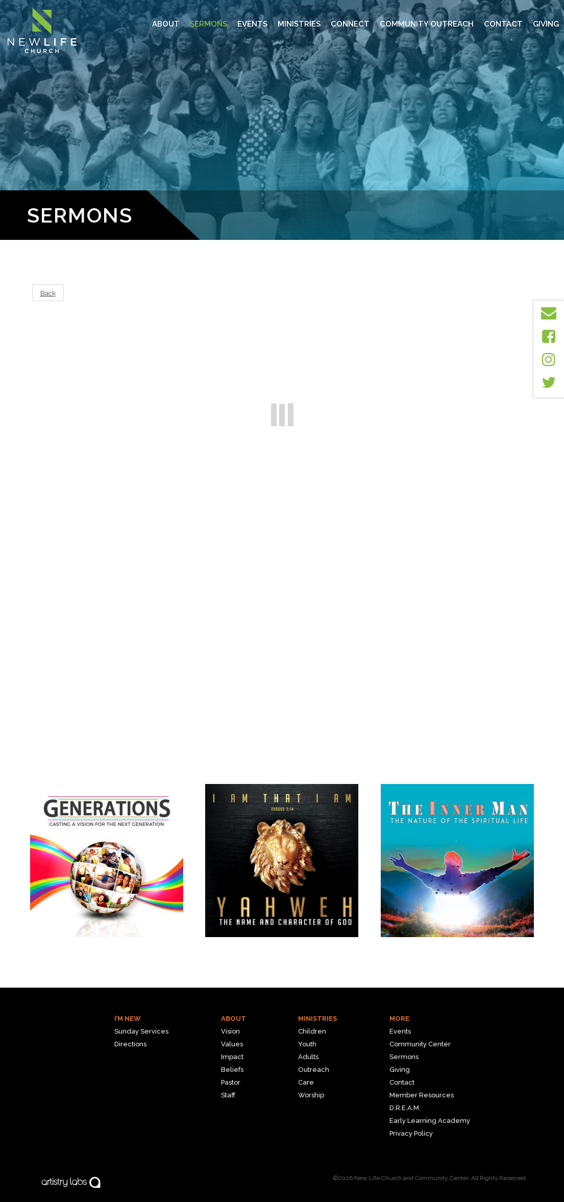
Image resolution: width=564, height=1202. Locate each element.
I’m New (127, 1018)
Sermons (208, 24)
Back (48, 293)
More (399, 1018)
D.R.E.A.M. (405, 1108)
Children (312, 1031)
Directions (130, 1044)
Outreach (313, 1069)
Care (306, 1082)
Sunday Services (141, 1031)
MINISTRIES (299, 24)
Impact (232, 1057)
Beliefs (232, 1069)
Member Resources (421, 1095)
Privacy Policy (411, 1133)
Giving (546, 24)
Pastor (230, 1082)
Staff (228, 1095)
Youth (307, 1044)
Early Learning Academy (429, 1120)
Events (252, 24)
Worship (311, 1095)
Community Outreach (427, 24)
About (166, 24)
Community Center (420, 1044)
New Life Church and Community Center (411, 1178)
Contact (503, 24)
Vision (230, 1031)
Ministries (317, 1018)
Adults (308, 1057)
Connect (350, 24)
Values (232, 1044)
